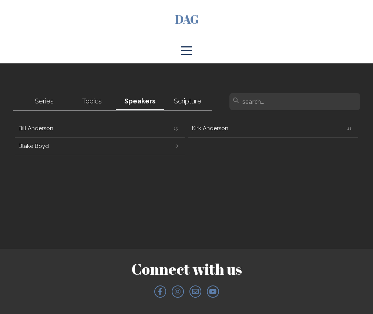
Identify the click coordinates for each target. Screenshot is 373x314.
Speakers (139, 101)
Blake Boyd (34, 146)
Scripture (187, 101)
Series (44, 101)
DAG (187, 19)
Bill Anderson (36, 128)
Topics (92, 101)
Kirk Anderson (210, 128)
